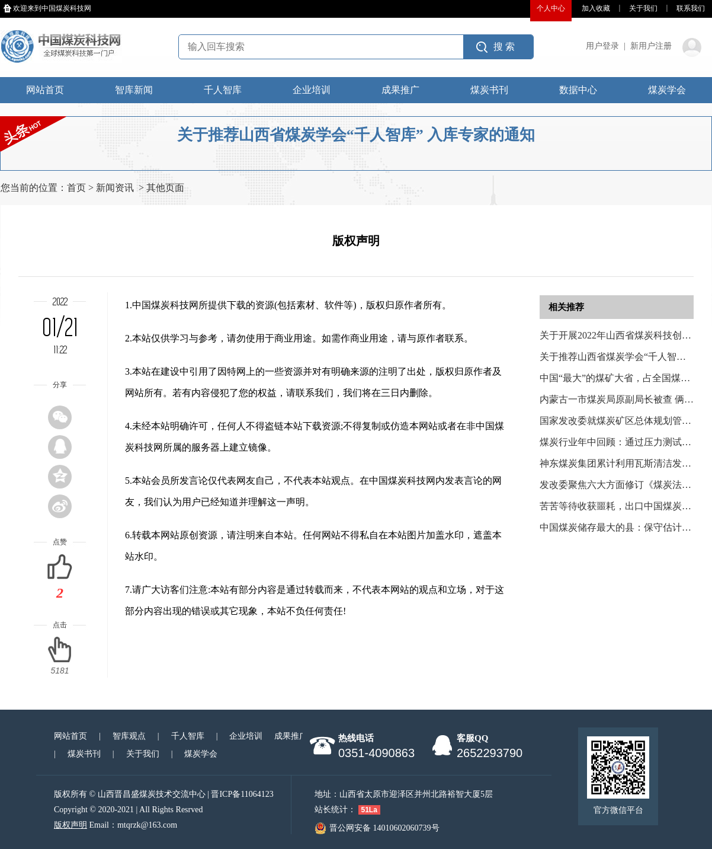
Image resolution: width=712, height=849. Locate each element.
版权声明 (70, 825)
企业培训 (312, 90)
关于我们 (643, 8)
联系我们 (690, 8)
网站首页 (45, 90)
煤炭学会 (667, 90)
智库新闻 (134, 90)
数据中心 (578, 90)
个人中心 (551, 8)
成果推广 (400, 90)
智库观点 (129, 736)
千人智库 (223, 90)
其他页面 (165, 188)
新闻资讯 (115, 188)
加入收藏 (596, 8)
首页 (76, 188)
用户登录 (602, 46)
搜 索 (504, 47)
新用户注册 (651, 46)
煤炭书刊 (489, 90)
